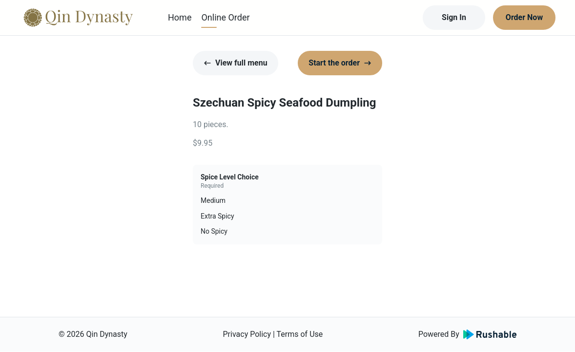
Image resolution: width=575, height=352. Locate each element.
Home (179, 17)
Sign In (454, 17)
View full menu (235, 62)
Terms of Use (300, 334)
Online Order (225, 17)
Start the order (339, 62)
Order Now (524, 17)
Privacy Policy (247, 334)
